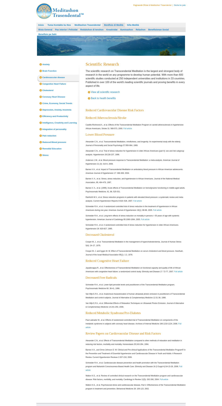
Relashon (140, 29)
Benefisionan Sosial (158, 29)
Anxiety (46, 64)
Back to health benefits (103, 98)
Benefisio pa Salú (47, 34)
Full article (127, 128)
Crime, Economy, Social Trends (57, 103)
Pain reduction (49, 136)
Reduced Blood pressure (54, 142)
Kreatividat (111, 29)
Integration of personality (54, 129)
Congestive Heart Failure (54, 84)
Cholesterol (47, 90)
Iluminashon (126, 29)
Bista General (45, 29)
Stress (45, 155)
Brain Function (49, 71)
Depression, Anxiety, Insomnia (56, 110)
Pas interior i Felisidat (66, 29)
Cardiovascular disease (53, 77)
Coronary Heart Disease (53, 97)
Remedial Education (52, 149)
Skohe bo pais (180, 5)
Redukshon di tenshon (92, 29)
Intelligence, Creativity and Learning (59, 123)
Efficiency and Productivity (55, 116)
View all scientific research (105, 92)
